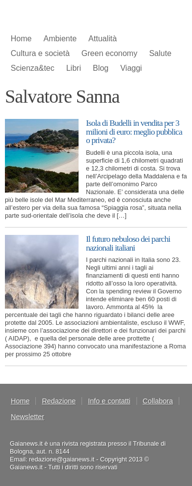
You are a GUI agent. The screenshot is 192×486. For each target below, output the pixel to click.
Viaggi (131, 68)
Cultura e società (40, 53)
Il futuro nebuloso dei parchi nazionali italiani (128, 243)
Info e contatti (109, 401)
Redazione (59, 401)
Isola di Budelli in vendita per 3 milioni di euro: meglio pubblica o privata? (134, 131)
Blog (101, 68)
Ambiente (60, 38)
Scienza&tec (33, 68)
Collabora (158, 401)
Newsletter (27, 417)
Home (21, 38)
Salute (160, 53)
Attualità (102, 38)
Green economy (109, 53)
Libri (73, 68)
